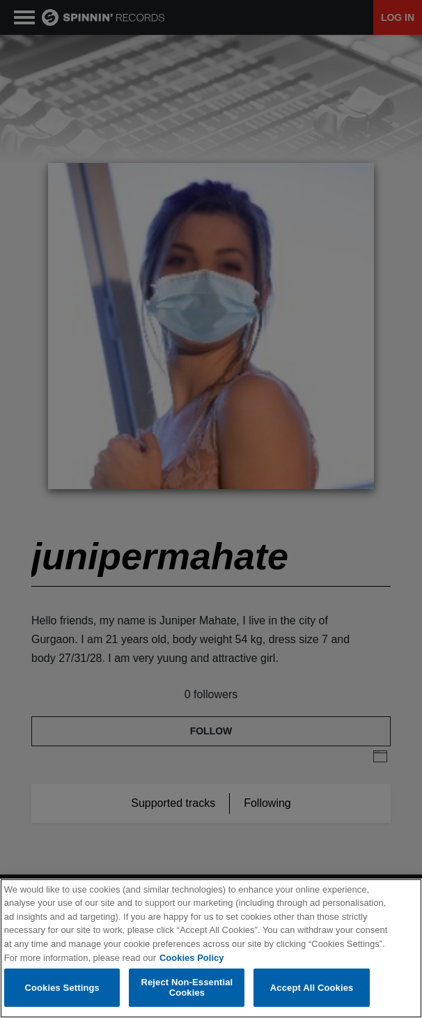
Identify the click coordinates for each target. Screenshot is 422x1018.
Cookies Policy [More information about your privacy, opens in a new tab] (191, 958)
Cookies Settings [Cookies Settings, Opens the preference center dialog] (62, 987)
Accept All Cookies (312, 987)
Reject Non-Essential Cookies (187, 987)
